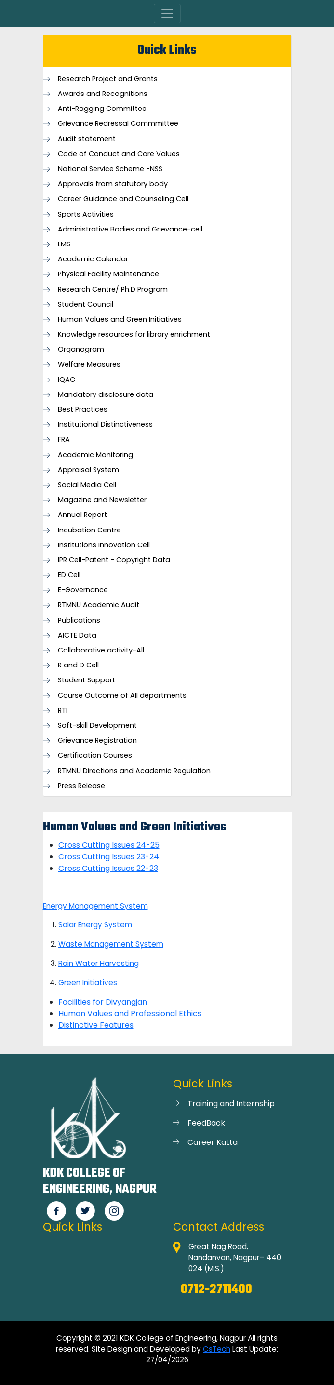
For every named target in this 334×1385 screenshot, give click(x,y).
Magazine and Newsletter (102, 499)
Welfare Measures (89, 364)
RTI (62, 710)
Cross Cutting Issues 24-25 (109, 845)
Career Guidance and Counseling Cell (123, 199)
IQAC (66, 379)
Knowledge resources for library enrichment (134, 334)
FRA (64, 439)
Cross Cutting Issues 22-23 (108, 868)
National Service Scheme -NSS (110, 169)
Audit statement (87, 139)
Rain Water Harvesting (98, 963)
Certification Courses (95, 755)
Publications (79, 620)
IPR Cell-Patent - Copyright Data (114, 560)
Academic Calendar (93, 259)
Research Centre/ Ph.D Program (113, 289)
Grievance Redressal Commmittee (118, 123)
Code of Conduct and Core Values (119, 154)
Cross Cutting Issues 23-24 (108, 856)
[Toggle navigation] (167, 13)
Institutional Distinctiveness (105, 424)
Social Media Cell (87, 484)
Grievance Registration (97, 740)
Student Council (85, 304)
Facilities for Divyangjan (102, 1001)
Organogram (81, 349)
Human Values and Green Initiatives (120, 319)
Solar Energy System (95, 925)
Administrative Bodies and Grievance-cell (130, 229)
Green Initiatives (87, 983)
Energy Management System (95, 906)
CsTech (216, 1349)
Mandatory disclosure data (105, 394)
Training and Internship (231, 1103)
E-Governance (83, 590)
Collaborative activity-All (101, 650)
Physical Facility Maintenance (108, 274)
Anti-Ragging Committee (102, 108)
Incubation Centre (89, 530)
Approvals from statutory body (113, 184)
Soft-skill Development (97, 725)
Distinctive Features (96, 1025)
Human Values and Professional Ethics (129, 1013)
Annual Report (82, 514)
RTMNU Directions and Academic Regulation (134, 770)
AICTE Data (77, 635)
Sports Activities (86, 214)
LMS (64, 244)
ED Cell (69, 575)
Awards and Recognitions (102, 93)
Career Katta (212, 1142)
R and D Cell (78, 665)
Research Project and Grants (108, 78)
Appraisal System (88, 470)
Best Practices (82, 409)
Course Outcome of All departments (122, 695)
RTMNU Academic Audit (98, 605)
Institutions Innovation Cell (104, 545)
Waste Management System (110, 944)
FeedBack (206, 1122)
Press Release (81, 785)
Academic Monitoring (95, 455)
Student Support (86, 680)
